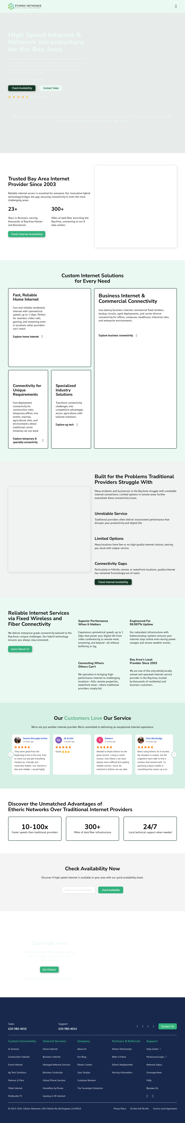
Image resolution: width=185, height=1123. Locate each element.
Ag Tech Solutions (17, 1072)
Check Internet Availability (27, 234)
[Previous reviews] (10, 754)
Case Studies (83, 1072)
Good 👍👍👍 (62, 751)
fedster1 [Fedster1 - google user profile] (109, 738)
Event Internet (15, 1064)
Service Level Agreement (165, 1108)
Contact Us (167, 1026)
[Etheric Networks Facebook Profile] (142, 1026)
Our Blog (81, 1056)
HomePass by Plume (53, 1088)
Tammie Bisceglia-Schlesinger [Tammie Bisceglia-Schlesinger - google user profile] (37, 738)
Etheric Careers (84, 1064)
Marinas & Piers (16, 1080)
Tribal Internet (15, 1088)
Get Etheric (49, 969)
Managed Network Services (56, 1064)
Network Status (154, 1064)
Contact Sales (51, 88)
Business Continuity (53, 1072)
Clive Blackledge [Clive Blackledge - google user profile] (154, 738)
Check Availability (22, 88)
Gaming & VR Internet (54, 1095)
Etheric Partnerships (122, 1048)
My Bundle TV (15, 1095)
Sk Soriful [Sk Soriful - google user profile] (68, 738)
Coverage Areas (154, 1072)
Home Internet (50, 1048)
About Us (82, 1048)
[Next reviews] (174, 754)
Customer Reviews (86, 1080)
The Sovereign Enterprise (90, 1088)
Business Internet (51, 1056)
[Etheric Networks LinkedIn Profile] (137, 1026)
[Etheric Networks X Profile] (153, 1026)
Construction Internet (18, 1056)
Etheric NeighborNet (122, 1064)
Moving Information (122, 1072)
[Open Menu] (176, 6)
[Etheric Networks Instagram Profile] (148, 1026)
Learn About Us (20, 649)
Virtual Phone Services (54, 1080)
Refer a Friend (119, 1056)
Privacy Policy (120, 1108)
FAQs (149, 1080)
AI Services (13, 1048)
